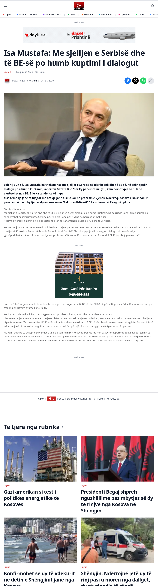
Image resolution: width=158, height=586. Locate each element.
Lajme (7, 14)
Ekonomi (87, 14)
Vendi (72, 14)
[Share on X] (135, 80)
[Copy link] (151, 80)
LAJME (7, 71)
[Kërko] (152, 6)
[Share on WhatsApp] (143, 80)
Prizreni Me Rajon (27, 14)
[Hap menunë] (5, 6)
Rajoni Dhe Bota (52, 14)
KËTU (51, 398)
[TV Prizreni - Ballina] (79, 5)
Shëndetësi (105, 14)
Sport (140, 14)
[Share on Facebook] (127, 80)
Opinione (124, 14)
